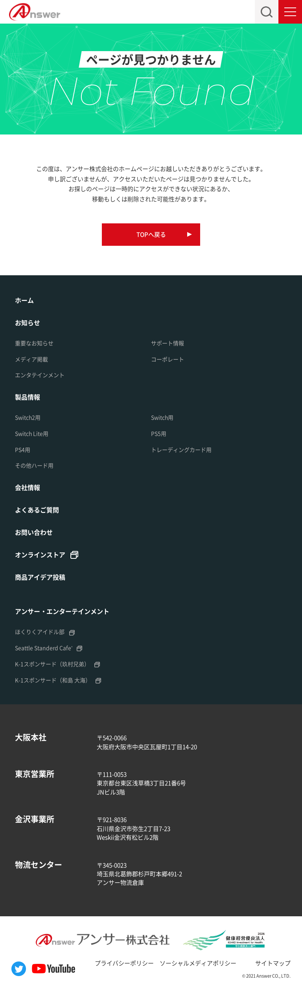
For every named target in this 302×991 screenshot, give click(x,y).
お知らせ (27, 322)
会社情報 (27, 487)
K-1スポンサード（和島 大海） (53, 680)
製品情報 (27, 397)
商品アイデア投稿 (40, 577)
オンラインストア (40, 554)
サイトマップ (273, 963)
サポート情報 (167, 343)
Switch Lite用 (31, 433)
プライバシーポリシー (124, 963)
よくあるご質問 (37, 509)
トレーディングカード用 (181, 449)
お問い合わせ (34, 532)
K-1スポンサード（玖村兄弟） (52, 664)
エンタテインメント (39, 375)
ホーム (24, 300)
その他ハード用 (34, 465)
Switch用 (162, 417)
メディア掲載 (31, 359)
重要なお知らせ (34, 343)
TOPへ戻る (151, 234)
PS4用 (22, 449)
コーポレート (167, 359)
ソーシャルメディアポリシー (198, 963)
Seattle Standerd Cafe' (43, 648)
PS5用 (158, 433)
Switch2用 (28, 417)
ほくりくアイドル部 (39, 631)
